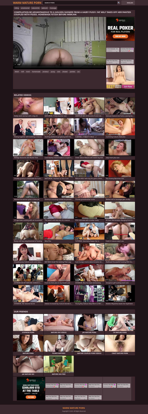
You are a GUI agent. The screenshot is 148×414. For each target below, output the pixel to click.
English (130, 3)
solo (58, 72)
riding (17, 8)
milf (22, 72)
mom (28, 72)
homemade (36, 72)
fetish (17, 72)
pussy (53, 72)
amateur (46, 72)
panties (72, 72)
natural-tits (35, 8)
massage (53, 8)
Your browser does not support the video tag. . (59, 43)
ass (78, 72)
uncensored (25, 8)
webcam (45, 8)
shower (65, 72)
